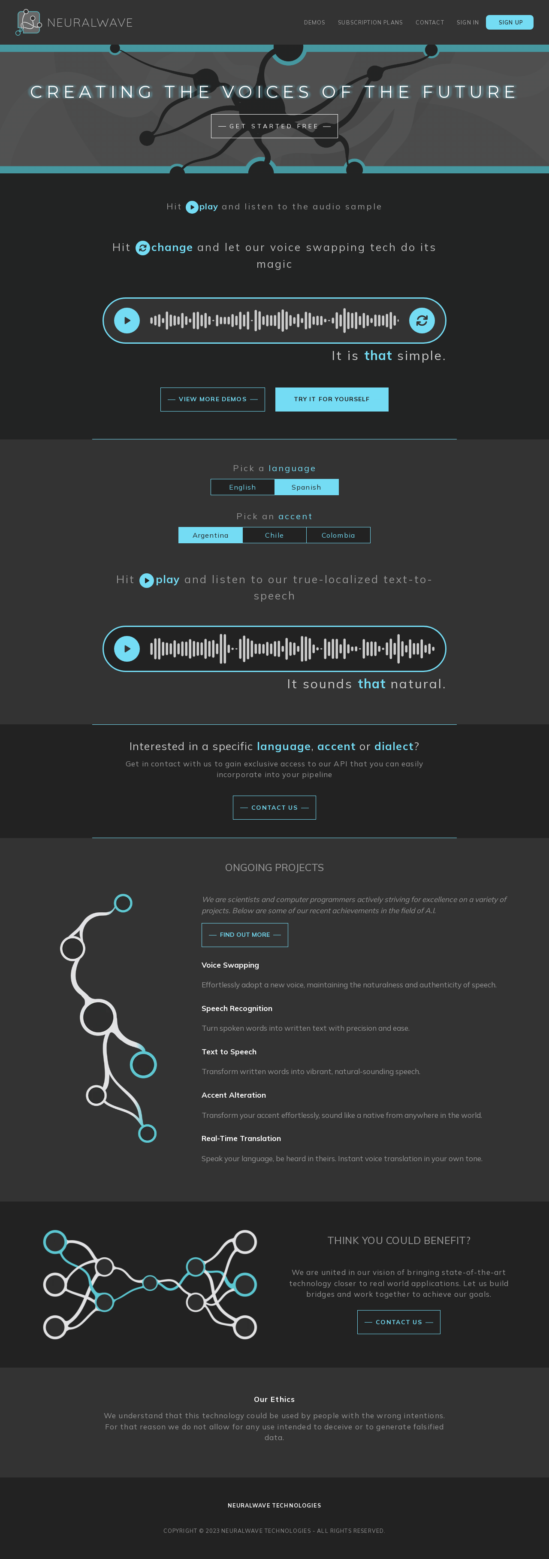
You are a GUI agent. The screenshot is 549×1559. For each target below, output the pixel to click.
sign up (508, 24)
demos (312, 23)
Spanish (306, 487)
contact (426, 23)
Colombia (338, 535)
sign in (468, 22)
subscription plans (367, 23)
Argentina (211, 535)
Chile (274, 535)
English (242, 487)
